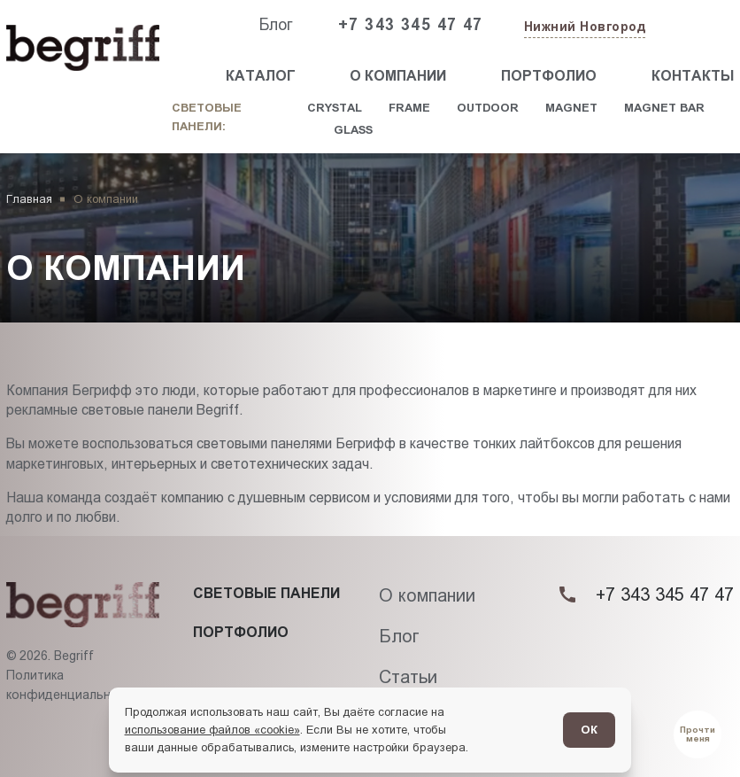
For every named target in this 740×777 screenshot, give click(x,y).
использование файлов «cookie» (212, 729)
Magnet (571, 107)
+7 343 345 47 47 (410, 25)
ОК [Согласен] (589, 729)
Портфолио (549, 75)
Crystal (334, 107)
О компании (398, 75)
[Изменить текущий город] (583, 28)
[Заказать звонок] (693, 25)
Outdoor (488, 107)
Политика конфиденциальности (72, 685)
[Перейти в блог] (697, 734)
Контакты (692, 75)
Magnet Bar (664, 107)
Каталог (261, 75)
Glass (353, 129)
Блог (275, 25)
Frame (409, 107)
